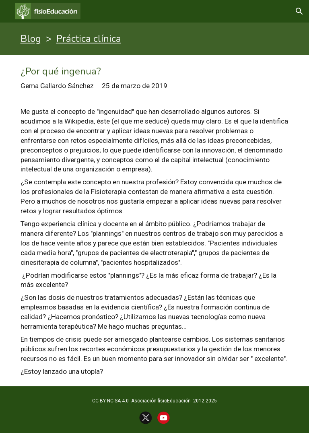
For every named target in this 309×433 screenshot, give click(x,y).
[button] (299, 11)
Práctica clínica (88, 38)
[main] (154, 39)
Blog (31, 38)
